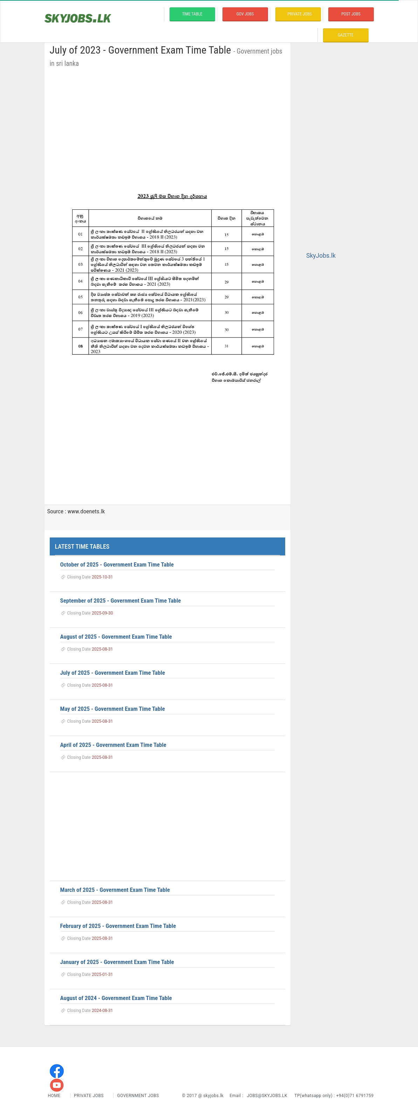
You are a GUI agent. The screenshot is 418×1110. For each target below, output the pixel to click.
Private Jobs (89, 1095)
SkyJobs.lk (321, 255)
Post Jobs (351, 14)
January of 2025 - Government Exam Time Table (117, 961)
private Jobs (300, 14)
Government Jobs (138, 1095)
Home (55, 1095)
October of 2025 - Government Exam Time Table (117, 564)
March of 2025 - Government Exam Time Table (115, 889)
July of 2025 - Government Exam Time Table (112, 672)
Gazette (346, 35)
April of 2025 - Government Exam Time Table (113, 744)
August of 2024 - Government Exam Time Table (116, 997)
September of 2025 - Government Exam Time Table (120, 600)
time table (192, 14)
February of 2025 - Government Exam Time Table (118, 925)
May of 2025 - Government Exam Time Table (112, 708)
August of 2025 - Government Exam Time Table (116, 636)
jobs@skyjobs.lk (267, 1095)
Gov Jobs (245, 14)
